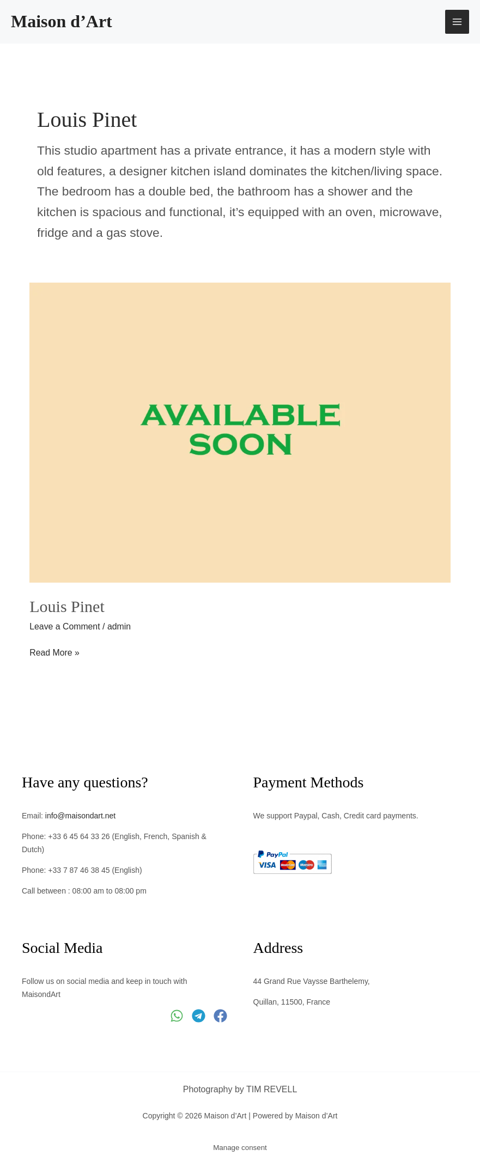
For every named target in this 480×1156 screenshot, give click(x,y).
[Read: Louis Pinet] (240, 432)
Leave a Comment (65, 626)
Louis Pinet (67, 606)
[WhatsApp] (177, 1015)
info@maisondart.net (80, 815)
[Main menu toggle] (457, 22)
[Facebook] (220, 1015)
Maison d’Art (61, 21)
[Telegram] (198, 1015)
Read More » (54, 651)
